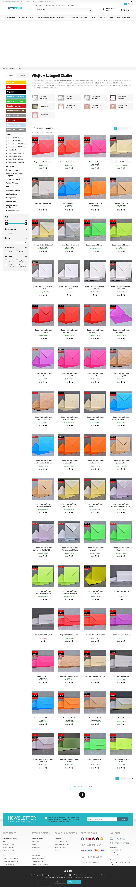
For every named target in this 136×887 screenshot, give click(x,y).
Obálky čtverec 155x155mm (16, 147)
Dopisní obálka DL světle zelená (69, 750)
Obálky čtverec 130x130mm (17, 144)
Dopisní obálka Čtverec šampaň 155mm (95, 499)
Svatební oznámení (26, 17)
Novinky (10, 82)
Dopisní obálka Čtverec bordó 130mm (43, 330)
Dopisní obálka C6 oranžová (95, 203)
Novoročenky (10, 17)
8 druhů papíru (13, 115)
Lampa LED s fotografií (79, 17)
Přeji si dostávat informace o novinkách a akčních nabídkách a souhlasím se (64, 809)
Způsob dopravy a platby (10, 828)
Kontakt (73, 5)
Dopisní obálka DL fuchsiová (43, 665)
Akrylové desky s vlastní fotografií (51, 17)
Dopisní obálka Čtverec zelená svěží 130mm (43, 583)
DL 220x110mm (22, 265)
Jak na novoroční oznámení (11, 851)
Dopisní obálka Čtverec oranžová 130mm (69, 456)
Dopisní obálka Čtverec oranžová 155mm (95, 456)
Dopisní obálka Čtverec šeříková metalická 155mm (43, 541)
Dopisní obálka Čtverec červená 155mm (95, 330)
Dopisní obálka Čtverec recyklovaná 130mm (121, 456)
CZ (125, 4)
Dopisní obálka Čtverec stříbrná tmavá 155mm (69, 541)
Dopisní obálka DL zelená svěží (121, 750)
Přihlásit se (109, 11)
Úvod (36, 5)
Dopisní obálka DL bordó (69, 624)
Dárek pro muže (11, 198)
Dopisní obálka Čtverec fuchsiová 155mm (95, 372)
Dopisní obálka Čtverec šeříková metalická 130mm (121, 499)
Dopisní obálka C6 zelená (95, 244)
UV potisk (11, 120)
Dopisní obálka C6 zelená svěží (121, 245)
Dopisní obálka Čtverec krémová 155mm (95, 414)
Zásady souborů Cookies (62, 834)
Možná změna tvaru (15, 101)
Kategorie (9, 76)
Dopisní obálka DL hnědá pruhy (69, 665)
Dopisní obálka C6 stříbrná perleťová (69, 245)
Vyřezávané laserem (15, 111)
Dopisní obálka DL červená (95, 624)
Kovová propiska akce (38, 851)
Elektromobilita (7, 859)
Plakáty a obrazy (36, 837)
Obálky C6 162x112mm (15, 138)
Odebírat (122, 809)
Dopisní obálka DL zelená (95, 749)
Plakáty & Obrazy (98, 17)
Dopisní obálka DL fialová (121, 624)
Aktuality (5, 842)
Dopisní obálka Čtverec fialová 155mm (43, 372)
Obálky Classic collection (16, 159)
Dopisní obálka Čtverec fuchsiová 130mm (69, 372)
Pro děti (34, 840)
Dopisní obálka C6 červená (69, 160)
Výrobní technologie (9, 840)
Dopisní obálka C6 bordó (43, 160)
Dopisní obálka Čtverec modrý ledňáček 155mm (43, 456)
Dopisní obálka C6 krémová (121, 160)
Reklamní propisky (124, 17)
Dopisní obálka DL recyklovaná (95, 707)
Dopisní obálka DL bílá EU (43, 624)
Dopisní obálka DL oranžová (69, 707)
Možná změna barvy (15, 130)
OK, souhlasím (74, 882)
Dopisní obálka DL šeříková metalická (43, 750)
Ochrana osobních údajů (62, 831)
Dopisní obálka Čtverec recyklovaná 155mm (43, 499)
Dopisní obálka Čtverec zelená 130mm (95, 541)
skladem (10, 233)
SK (128, 4)
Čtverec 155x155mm (11, 265)
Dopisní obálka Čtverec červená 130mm (69, 330)
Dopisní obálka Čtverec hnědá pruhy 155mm (43, 414)
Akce (9, 87)
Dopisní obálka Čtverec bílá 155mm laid (95, 288)
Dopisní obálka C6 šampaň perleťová (43, 245)
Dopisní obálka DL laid (121, 664)
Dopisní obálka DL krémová (95, 664)
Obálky (111, 17)
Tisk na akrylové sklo (9, 854)
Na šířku (21, 251)
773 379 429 (119, 828)
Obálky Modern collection (16, 162)
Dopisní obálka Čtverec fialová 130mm (121, 330)
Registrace (58, 828)
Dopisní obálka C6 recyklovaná (121, 203)
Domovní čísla (36, 845)
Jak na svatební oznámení (10, 848)
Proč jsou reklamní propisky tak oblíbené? (15, 857)
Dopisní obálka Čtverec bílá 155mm (69, 288)
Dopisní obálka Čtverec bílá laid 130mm (121, 288)
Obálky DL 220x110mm (15, 141)
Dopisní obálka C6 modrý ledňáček (69, 203)
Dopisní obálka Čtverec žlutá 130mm (95, 583)
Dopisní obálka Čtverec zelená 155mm (121, 541)
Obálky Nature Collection (16, 156)
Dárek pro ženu (11, 194)
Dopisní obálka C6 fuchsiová (95, 161)
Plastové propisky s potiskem (40, 857)
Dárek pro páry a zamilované (12, 206)
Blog (4, 831)
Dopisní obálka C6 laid (43, 202)
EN (131, 4)
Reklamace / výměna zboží (63, 5)
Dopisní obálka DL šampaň (121, 706)
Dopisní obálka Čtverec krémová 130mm (69, 414)
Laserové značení (14, 125)
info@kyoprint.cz (121, 833)
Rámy (33, 842)
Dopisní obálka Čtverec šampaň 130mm (69, 499)
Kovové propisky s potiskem (40, 854)
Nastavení (60, 882)
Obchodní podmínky (49, 5)
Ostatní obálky (12, 150)
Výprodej (10, 92)
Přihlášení (57, 840)
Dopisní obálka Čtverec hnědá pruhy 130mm (121, 372)
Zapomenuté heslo (60, 837)
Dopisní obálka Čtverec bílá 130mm (43, 288)
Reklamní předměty (13, 190)
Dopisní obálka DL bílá (121, 582)
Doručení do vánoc (14, 106)
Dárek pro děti (11, 202)
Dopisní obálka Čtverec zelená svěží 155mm (69, 583)
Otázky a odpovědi (8, 834)
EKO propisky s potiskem (39, 859)
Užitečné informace (9, 837)
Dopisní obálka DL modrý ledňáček (43, 707)
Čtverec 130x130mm (22, 261)
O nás (40, 5)
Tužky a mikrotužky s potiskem (40, 862)
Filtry (22, 76)
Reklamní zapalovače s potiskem (41, 865)
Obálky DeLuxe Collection (16, 153)
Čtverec (10, 251)
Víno (7, 187)
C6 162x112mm (11, 261)
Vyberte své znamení (15, 96)
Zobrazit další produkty (82, 777)
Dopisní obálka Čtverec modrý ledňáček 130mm (121, 414)
